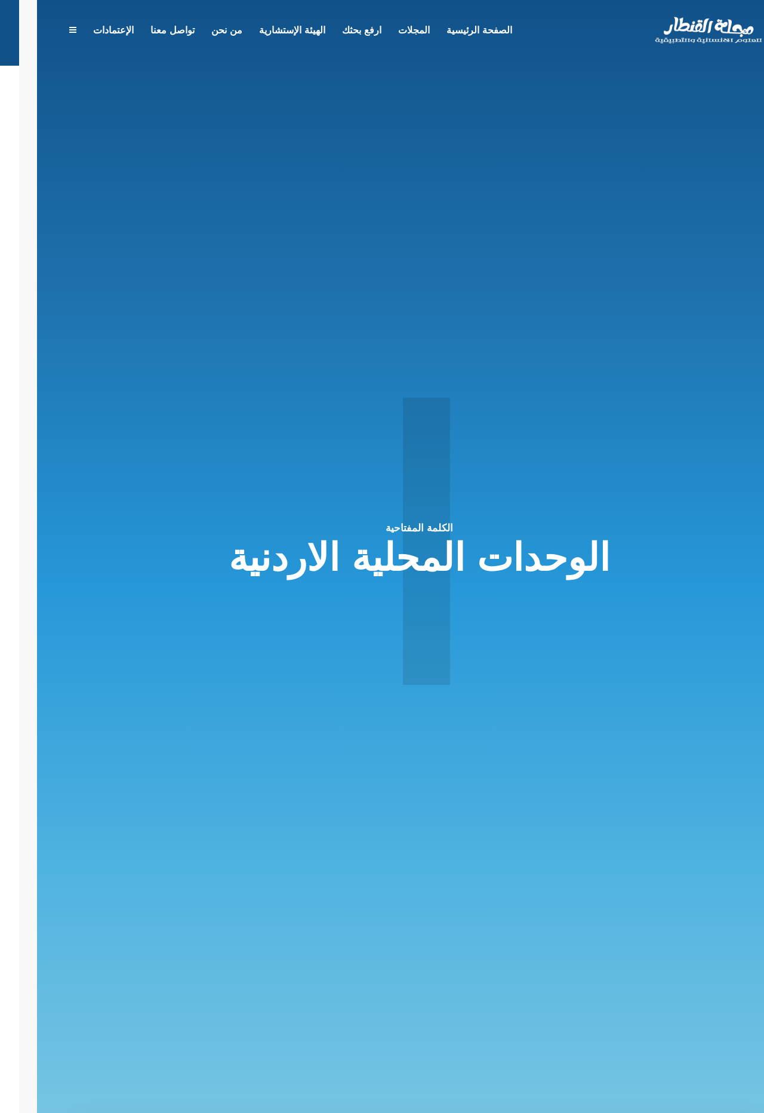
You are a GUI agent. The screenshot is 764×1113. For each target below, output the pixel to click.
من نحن (189, 31)
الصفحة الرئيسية (442, 31)
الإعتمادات (76, 31)
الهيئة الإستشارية (255, 31)
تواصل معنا (135, 31)
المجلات (377, 31)
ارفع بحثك (324, 31)
